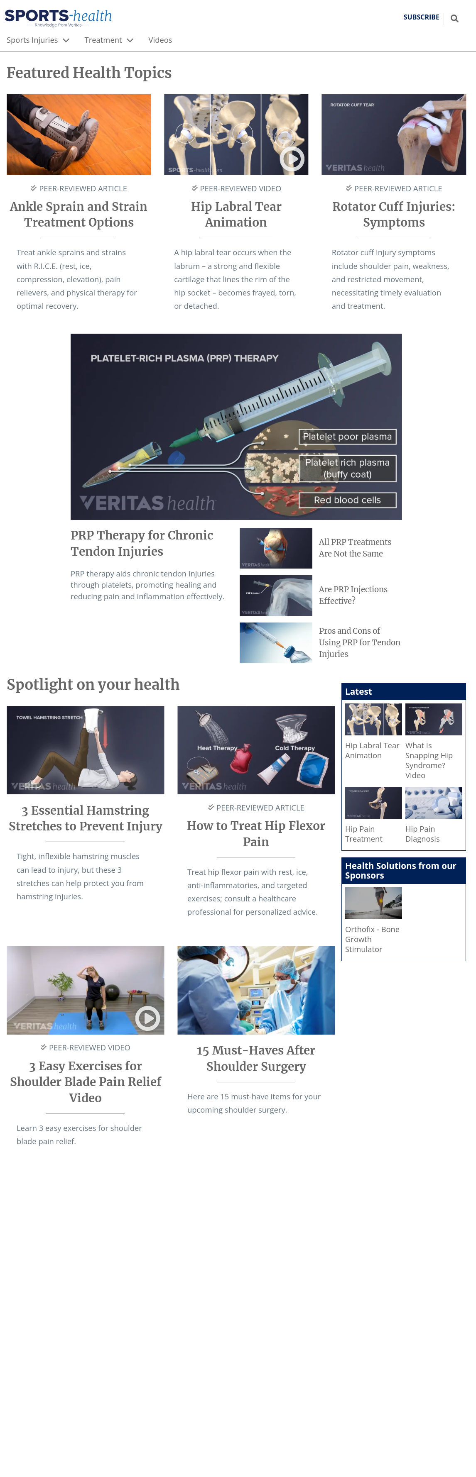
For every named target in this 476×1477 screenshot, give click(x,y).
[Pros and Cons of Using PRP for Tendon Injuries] (321, 643)
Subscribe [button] (421, 17)
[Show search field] (455, 18)
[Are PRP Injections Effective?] (321, 595)
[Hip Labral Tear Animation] (373, 733)
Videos (160, 39)
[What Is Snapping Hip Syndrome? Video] (433, 743)
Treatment (103, 39)
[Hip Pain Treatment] (373, 817)
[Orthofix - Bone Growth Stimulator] (373, 922)
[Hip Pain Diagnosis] (433, 817)
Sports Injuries (32, 39)
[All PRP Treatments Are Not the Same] (321, 548)
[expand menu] (66, 40)
